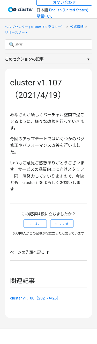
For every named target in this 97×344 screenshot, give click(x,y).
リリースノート (16, 33)
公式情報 (77, 27)
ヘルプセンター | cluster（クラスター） (35, 27)
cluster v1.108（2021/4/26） (35, 298)
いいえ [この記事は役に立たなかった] (64, 223)
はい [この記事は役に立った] (37, 223)
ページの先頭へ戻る (30, 252)
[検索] (48, 44)
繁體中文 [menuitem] (44, 16)
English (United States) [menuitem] (68, 10)
